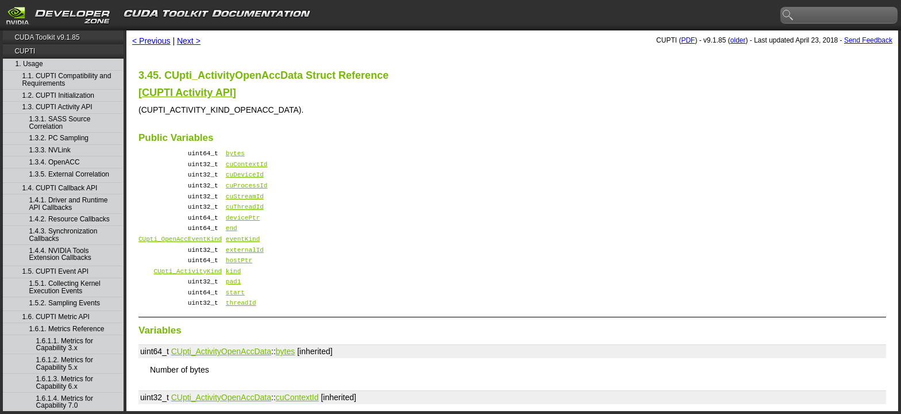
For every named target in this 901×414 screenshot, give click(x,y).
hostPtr (239, 278)
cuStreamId (245, 204)
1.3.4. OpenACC (54, 162)
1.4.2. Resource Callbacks (69, 219)
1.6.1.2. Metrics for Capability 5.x (64, 363)
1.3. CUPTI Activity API (57, 107)
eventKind (243, 254)
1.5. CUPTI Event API (55, 271)
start (235, 316)
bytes (235, 154)
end (231, 241)
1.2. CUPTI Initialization (58, 95)
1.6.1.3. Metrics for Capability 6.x (64, 382)
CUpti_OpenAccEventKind (180, 254)
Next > (189, 40)
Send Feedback (868, 40)
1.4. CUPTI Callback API (60, 188)
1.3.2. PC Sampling (58, 138)
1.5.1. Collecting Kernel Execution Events (65, 287)
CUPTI (24, 51)
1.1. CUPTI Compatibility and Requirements (66, 79)
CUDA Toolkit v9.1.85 (46, 37)
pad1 (233, 303)
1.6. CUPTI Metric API (56, 317)
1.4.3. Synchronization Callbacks (63, 235)
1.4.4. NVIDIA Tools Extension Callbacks (60, 254)
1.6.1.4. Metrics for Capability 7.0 (64, 402)
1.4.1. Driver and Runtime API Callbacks (68, 204)
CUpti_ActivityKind (187, 291)
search (788, 15)
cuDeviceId (245, 179)
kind (233, 291)
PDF (688, 40)
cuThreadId (245, 216)
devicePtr (243, 229)
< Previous (151, 40)
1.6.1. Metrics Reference (67, 329)
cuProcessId (247, 191)
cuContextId (247, 167)
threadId (241, 328)
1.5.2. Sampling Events (64, 303)
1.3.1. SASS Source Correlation (60, 123)
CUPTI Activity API (187, 92)
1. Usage (29, 64)
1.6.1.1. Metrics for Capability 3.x (64, 345)
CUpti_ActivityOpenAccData (221, 377)
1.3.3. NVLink (50, 150)
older (738, 40)
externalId (245, 266)
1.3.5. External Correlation (69, 174)
